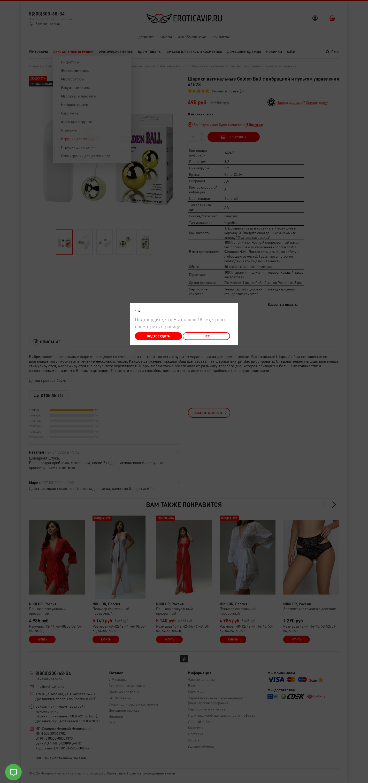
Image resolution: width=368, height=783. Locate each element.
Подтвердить (158, 336)
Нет (206, 336)
